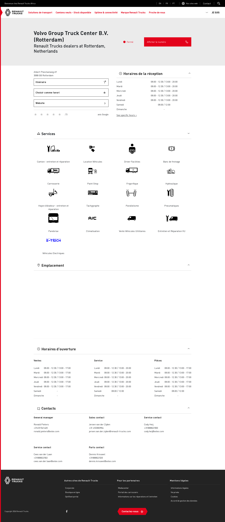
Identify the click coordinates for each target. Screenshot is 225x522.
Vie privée (175, 492)
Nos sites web (192, 3)
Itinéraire (41, 82)
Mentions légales (179, 480)
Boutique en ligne (72, 492)
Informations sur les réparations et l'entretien (137, 496)
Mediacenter (123, 488)
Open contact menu (207, 3)
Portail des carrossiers (128, 492)
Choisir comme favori (48, 92)
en (160, 3)
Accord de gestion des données (184, 500)
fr (167, 3)
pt (173, 3)
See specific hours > (127, 115)
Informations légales (180, 488)
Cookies (174, 496)
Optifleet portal (71, 496)
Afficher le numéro (167, 42)
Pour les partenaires (128, 480)
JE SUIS (216, 12)
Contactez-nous (130, 511)
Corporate (69, 488)
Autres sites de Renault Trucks (81, 480)
